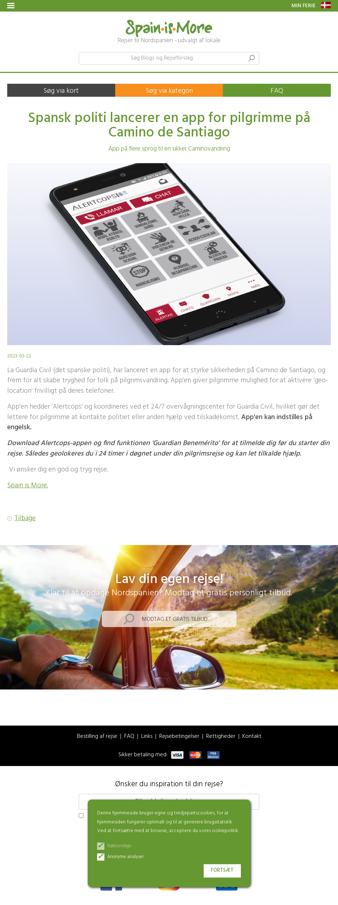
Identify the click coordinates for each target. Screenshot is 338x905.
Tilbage (25, 518)
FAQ (276, 91)
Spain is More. (27, 485)
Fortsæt (222, 870)
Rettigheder (220, 736)
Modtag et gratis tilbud (175, 619)
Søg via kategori (169, 91)
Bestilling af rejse (97, 736)
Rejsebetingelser (179, 736)
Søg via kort (61, 91)
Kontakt (251, 736)
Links (146, 736)
